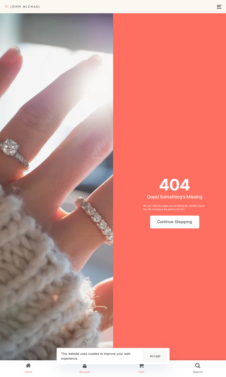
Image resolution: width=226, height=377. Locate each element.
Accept (155, 356)
